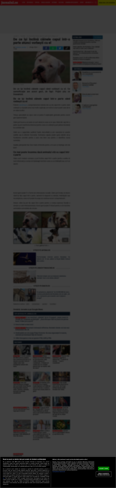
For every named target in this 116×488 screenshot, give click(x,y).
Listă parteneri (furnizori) (58, 471)
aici (4, 478)
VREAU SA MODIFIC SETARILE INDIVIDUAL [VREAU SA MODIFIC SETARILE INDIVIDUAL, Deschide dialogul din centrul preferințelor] (103, 474)
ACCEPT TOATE (103, 468)
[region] (58, 472)
